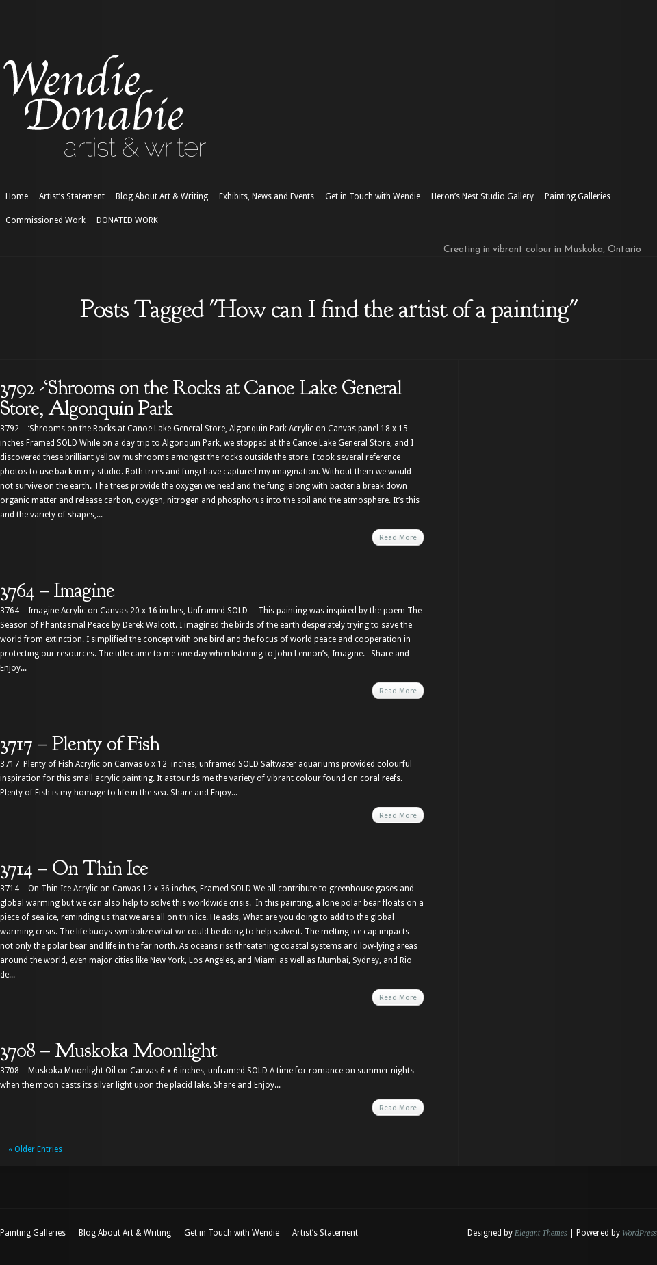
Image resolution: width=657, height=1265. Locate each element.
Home (16, 196)
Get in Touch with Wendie (372, 196)
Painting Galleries (577, 196)
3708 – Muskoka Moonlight (108, 1050)
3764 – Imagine (57, 590)
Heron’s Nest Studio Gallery (482, 196)
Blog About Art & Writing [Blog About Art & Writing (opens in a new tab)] (162, 196)
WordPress (639, 1233)
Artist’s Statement (72, 196)
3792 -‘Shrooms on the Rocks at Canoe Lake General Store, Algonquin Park (201, 397)
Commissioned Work (45, 220)
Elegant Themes (541, 1233)
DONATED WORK (127, 220)
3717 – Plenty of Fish (79, 743)
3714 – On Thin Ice (74, 868)
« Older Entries (35, 1149)
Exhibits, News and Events (266, 196)
